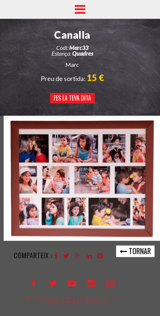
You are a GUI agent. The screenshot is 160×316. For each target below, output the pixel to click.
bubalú (97, 302)
